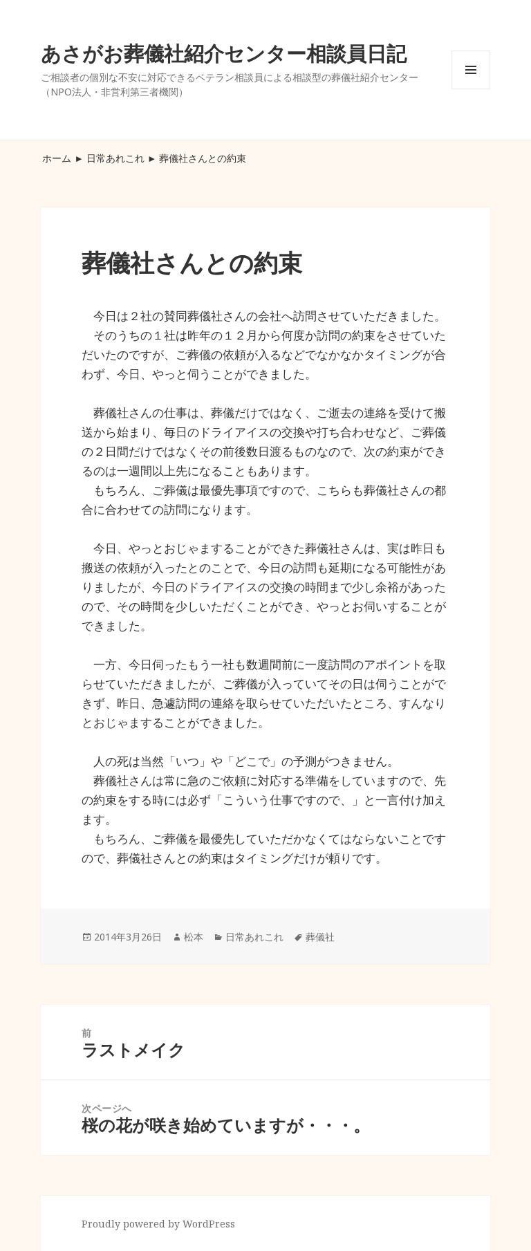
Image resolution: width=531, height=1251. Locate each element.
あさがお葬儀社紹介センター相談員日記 (224, 52)
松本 (193, 936)
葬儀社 (320, 936)
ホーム (56, 158)
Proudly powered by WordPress (158, 1223)
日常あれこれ (115, 158)
